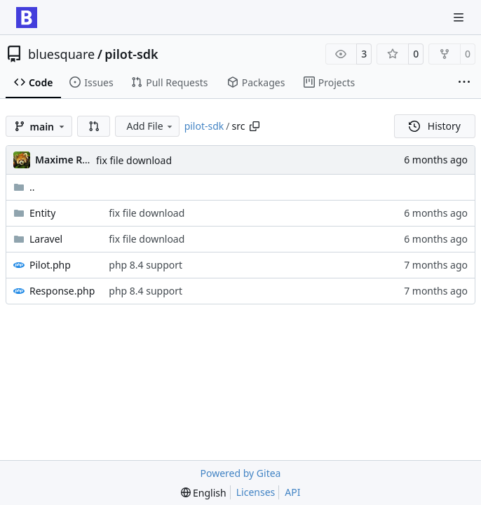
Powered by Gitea (241, 473)
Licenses (256, 492)
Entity (42, 213)
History (435, 126)
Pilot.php (50, 264)
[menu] (203, 492)
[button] (94, 126)
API (292, 492)
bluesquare (61, 54)
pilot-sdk (131, 54)
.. (24, 187)
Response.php (62, 290)
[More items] (464, 82)
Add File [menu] (150, 126)
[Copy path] (254, 126)
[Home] (26, 17)
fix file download (134, 160)
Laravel (45, 238)
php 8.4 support (145, 264)
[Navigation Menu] (460, 17)
